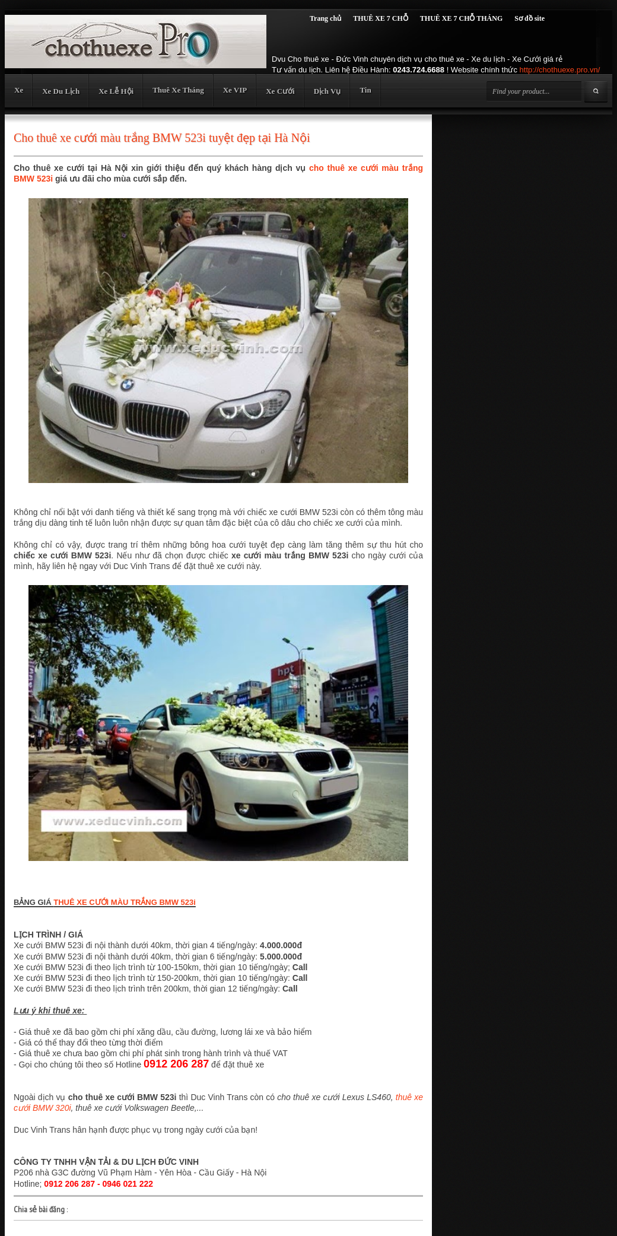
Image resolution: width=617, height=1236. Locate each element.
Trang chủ (325, 18)
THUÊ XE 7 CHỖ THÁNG (461, 18)
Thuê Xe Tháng (177, 89)
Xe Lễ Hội (115, 91)
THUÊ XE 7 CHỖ (380, 18)
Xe (18, 89)
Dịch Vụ (327, 91)
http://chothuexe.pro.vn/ (560, 69)
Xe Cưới (280, 91)
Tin (365, 89)
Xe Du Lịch (60, 91)
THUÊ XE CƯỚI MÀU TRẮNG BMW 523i (124, 902)
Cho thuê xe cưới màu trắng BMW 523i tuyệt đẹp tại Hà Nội (162, 137)
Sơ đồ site (529, 18)
